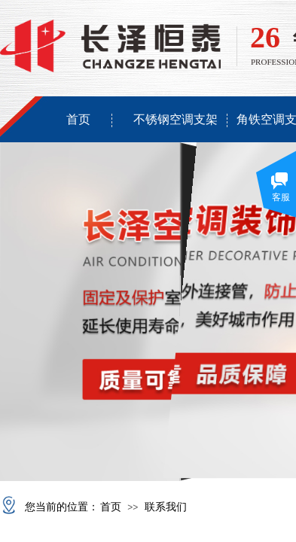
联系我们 (166, 507)
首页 (78, 119)
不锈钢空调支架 (175, 119)
